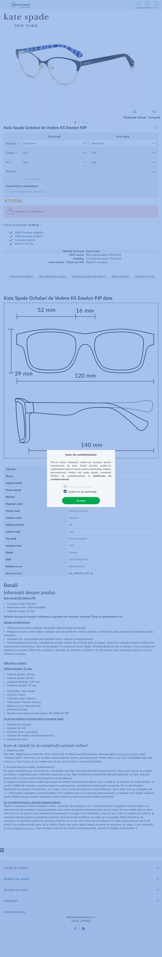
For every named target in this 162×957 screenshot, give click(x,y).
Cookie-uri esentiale (80, 486)
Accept (81, 500)
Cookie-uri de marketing (82, 491)
